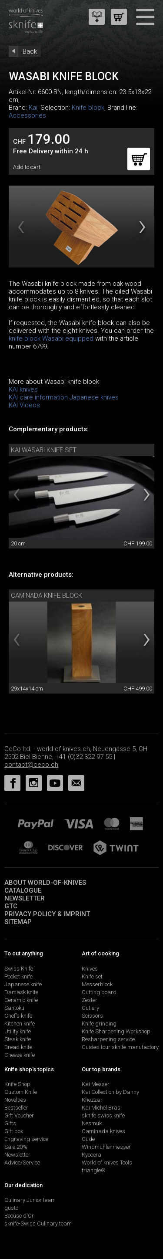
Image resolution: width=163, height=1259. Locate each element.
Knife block (88, 108)
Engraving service (26, 1139)
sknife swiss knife (103, 1115)
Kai (33, 108)
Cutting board (99, 992)
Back (30, 51)
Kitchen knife (19, 1023)
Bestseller (16, 1107)
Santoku (14, 1008)
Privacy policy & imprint (47, 914)
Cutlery (90, 1008)
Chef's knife (18, 1015)
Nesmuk (92, 1123)
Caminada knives (103, 1131)
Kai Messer (96, 1084)
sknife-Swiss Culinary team (38, 1223)
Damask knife (21, 992)
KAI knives (23, 389)
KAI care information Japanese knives (64, 397)
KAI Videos (24, 405)
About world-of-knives (45, 883)
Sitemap (18, 922)
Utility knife (17, 1031)
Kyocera (91, 1154)
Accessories (27, 115)
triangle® (94, 1170)
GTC (10, 906)
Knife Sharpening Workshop (116, 1031)
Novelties (15, 1100)
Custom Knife (20, 1092)
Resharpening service (108, 1039)
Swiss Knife (18, 968)
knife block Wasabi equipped (51, 338)
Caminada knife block (46, 595)
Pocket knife (18, 976)
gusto (11, 1208)
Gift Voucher (19, 1115)
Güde (88, 1139)
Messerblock (97, 984)
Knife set (92, 976)
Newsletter (24, 898)
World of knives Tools (107, 1162)
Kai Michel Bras (101, 1107)
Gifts (10, 1123)
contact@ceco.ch (31, 764)
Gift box (13, 1131)
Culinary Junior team (30, 1200)
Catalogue (22, 890)
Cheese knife (19, 1055)
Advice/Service (22, 1162)
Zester (89, 1000)
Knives (90, 968)
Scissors (92, 1015)
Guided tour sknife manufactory (120, 1047)
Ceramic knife (21, 1000)
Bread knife (18, 1047)
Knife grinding (99, 1023)
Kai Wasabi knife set (44, 450)
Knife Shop (17, 1084)
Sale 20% (15, 1147)
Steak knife (17, 1039)
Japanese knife (23, 984)
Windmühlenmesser (106, 1147)
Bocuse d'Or (19, 1215)
